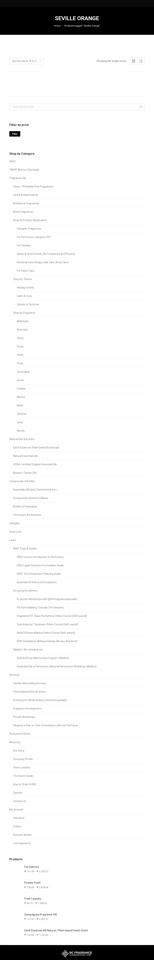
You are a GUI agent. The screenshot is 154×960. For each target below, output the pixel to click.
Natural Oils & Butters (21, 439)
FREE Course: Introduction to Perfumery (40, 556)
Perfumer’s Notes (19, 733)
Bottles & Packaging (25, 506)
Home (57, 25)
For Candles (24, 245)
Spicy (20, 422)
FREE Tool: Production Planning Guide (39, 573)
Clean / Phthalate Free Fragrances (33, 186)
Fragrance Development (27, 708)
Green (20, 380)
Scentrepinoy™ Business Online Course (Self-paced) (47, 624)
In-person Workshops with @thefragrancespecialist (47, 599)
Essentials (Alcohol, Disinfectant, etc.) (35, 489)
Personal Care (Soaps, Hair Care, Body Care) (43, 262)
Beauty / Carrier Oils (25, 472)
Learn (12, 540)
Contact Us (19, 801)
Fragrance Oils (17, 178)
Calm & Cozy (24, 295)
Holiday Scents (25, 287)
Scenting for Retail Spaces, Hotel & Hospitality (40, 700)
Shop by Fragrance (24, 312)
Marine (21, 397)
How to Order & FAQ (24, 784)
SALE (12, 161)
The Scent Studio (23, 775)
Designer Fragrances (29, 228)
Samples (14, 523)
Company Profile (23, 759)
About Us (14, 742)
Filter (15, 134)
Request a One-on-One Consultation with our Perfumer (45, 725)
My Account (16, 809)
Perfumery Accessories (27, 514)
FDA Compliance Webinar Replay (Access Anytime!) (47, 641)
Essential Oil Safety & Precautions (37, 582)
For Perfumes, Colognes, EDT (34, 237)
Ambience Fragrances (26, 203)
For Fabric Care (25, 270)
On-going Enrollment (25, 590)
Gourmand (23, 371)
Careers (17, 792)
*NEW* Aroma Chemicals (24, 169)
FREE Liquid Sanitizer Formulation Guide (40, 565)
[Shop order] (26, 61)
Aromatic (22, 329)
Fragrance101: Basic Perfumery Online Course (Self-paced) (52, 615)
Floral (20, 346)
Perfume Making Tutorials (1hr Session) (40, 607)
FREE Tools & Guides (25, 548)
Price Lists (15, 531)
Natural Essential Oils (25, 455)
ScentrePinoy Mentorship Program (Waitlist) (43, 658)
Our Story (18, 750)
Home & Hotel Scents (25, 194)
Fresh (20, 354)
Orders (17, 826)
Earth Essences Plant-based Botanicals (36, 447)
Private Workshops (24, 716)
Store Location (21, 767)
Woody (21, 430)
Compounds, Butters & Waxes (30, 498)
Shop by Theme (22, 279)
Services (14, 674)
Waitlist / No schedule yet (28, 649)
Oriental (21, 413)
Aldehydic (22, 321)
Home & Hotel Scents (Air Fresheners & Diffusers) (46, 253)
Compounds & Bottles (22, 481)
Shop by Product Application (29, 220)
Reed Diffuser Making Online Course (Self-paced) (46, 632)
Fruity (20, 363)
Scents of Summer (28, 304)
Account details (22, 834)
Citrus (20, 338)
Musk (20, 405)
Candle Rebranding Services (29, 683)
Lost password (21, 843)
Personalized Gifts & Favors (29, 691)
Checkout (18, 817)
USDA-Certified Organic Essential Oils (35, 464)
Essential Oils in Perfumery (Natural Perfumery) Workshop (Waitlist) (56, 666)
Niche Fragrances (23, 211)
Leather (21, 388)
